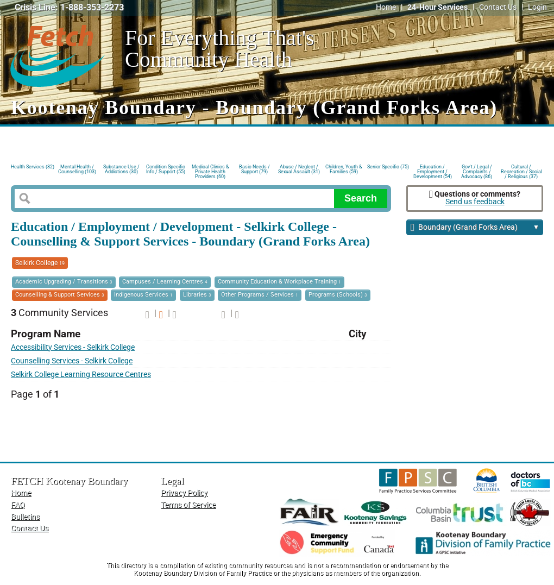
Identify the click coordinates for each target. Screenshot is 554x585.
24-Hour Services (437, 7)
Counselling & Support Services (59, 294)
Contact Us (498, 7)
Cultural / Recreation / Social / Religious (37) (521, 171)
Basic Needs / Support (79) (254, 169)
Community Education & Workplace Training (279, 281)
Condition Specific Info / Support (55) (165, 169)
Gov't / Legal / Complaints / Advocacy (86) (476, 171)
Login (537, 7)
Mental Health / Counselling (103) (77, 169)
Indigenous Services (143, 294)
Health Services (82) (32, 166)
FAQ (18, 504)
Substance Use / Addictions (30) (121, 169)
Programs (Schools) (338, 294)
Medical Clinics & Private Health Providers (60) (210, 171)
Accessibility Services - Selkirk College (73, 347)
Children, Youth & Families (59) (343, 169)
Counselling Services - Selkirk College (72, 361)
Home (386, 7)
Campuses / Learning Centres (164, 281)
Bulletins (25, 516)
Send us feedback (475, 201)
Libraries (197, 294)
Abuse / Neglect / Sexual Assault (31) (299, 169)
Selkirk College (40, 263)
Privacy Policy (184, 493)
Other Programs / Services (259, 294)
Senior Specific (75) (388, 166)
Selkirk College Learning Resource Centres (81, 374)
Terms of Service (188, 504)
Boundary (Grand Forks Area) (475, 228)
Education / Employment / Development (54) (432, 171)
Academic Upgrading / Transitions (63, 281)
